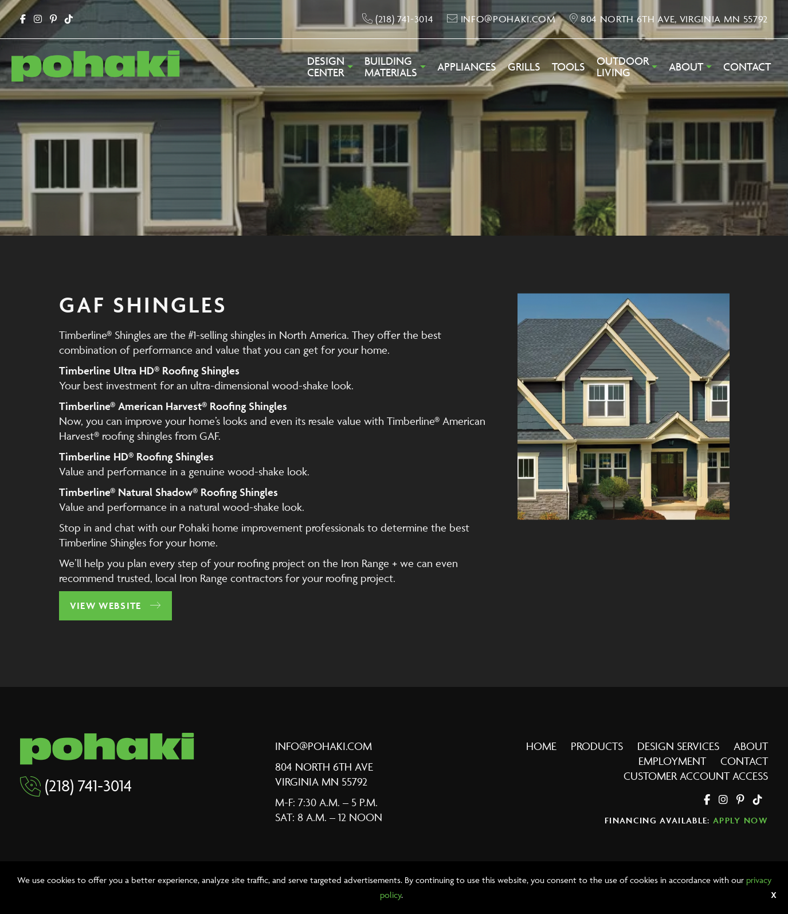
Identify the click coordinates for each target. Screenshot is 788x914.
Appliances (466, 67)
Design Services (678, 746)
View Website (116, 605)
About (686, 67)
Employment (672, 761)
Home (541, 746)
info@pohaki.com (323, 746)
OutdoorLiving (623, 67)
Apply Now (740, 820)
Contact (747, 67)
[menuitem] (330, 69)
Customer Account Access (696, 776)
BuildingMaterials (390, 67)
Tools (568, 67)
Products (597, 746)
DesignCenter (325, 67)
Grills (524, 67)
